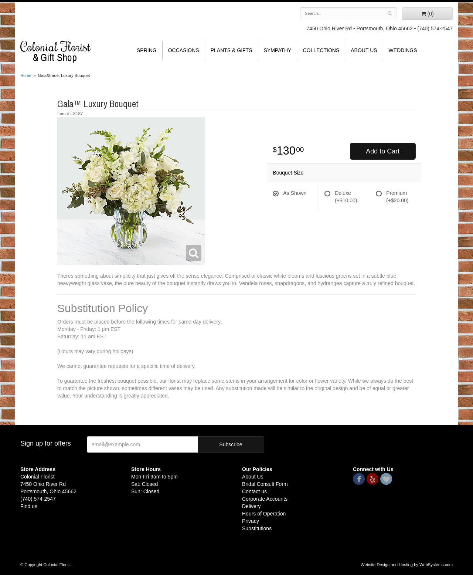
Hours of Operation (264, 514)
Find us (28, 506)
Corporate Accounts (264, 499)
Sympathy (278, 50)
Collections (321, 50)
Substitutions (257, 528)
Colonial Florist (70, 51)
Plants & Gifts (231, 50)
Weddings (403, 50)
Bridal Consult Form (265, 484)
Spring (147, 50)
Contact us (254, 491)
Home (25, 75)
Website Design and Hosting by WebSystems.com (407, 564)
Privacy (250, 521)
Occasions (183, 50)
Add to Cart (382, 151)
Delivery (251, 506)
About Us (364, 50)
